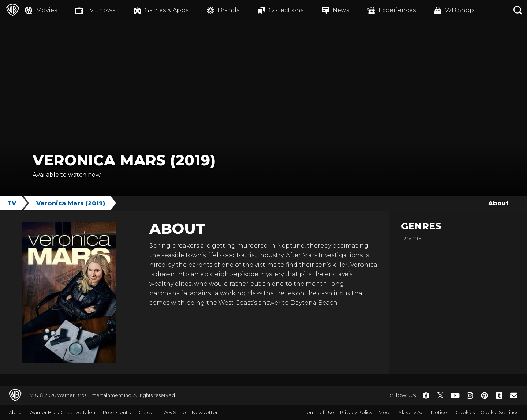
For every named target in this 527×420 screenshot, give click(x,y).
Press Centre (118, 412)
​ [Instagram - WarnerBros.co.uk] (470, 395)
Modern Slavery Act (401, 412)
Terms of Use (319, 412)
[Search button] (518, 10)
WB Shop (174, 412)
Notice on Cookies (453, 412)
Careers (148, 412)
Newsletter (205, 412)
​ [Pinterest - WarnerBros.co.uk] (484, 395)
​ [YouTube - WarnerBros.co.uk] (455, 395)
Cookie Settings (499, 412)
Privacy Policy (356, 412)
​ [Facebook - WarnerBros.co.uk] (426, 395)
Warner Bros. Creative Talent (63, 412)
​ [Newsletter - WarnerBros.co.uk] (513, 395)
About (498, 203)
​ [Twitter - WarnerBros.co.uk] (440, 395)
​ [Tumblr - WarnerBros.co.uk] (499, 395)
